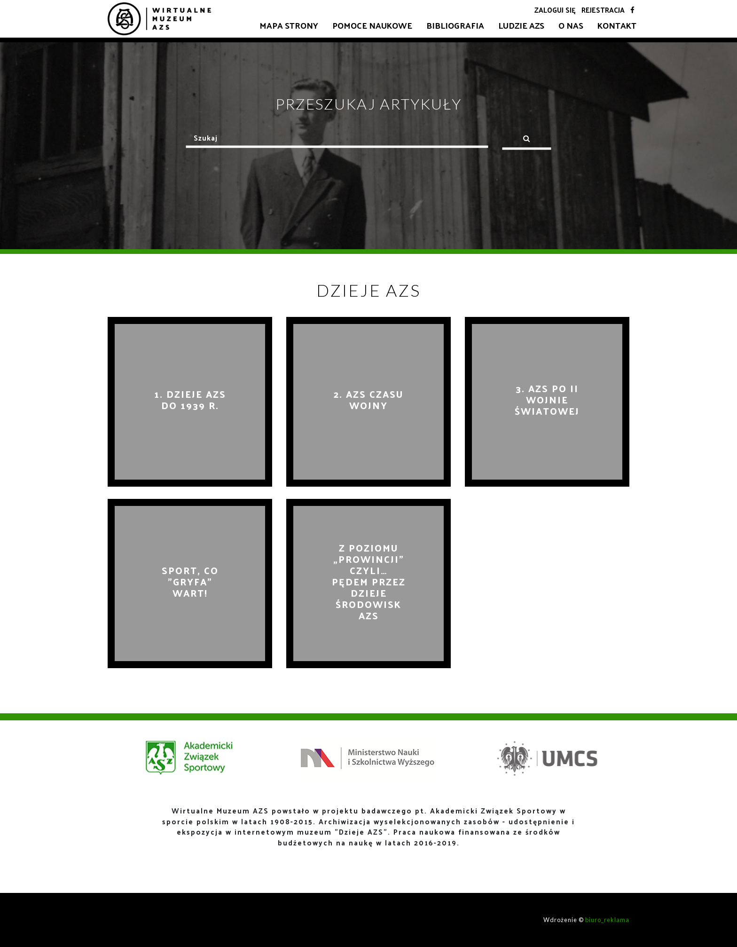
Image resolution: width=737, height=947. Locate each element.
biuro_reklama (607, 919)
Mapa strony (288, 25)
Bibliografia (455, 25)
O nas (570, 25)
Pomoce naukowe (372, 25)
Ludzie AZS (521, 25)
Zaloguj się (555, 9)
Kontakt (616, 25)
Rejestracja (603, 9)
